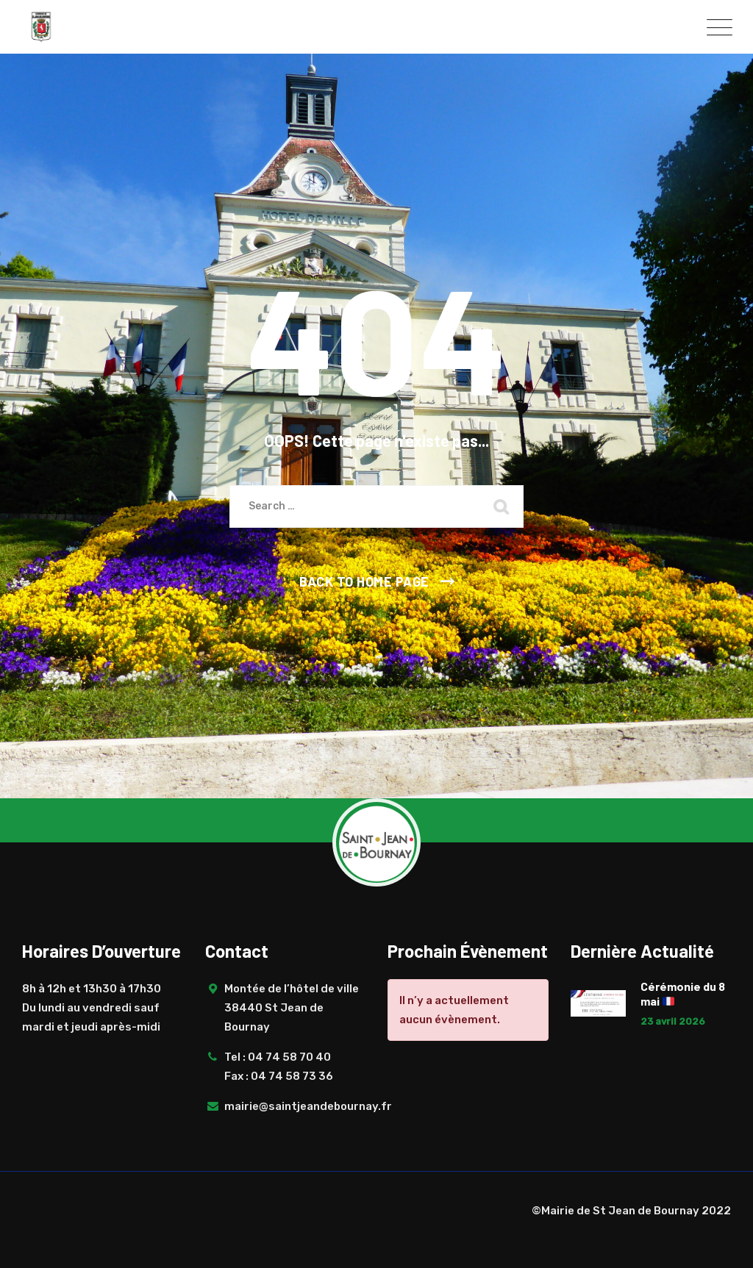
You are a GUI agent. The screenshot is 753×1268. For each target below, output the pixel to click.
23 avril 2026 (672, 1021)
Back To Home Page (364, 581)
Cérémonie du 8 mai (682, 993)
